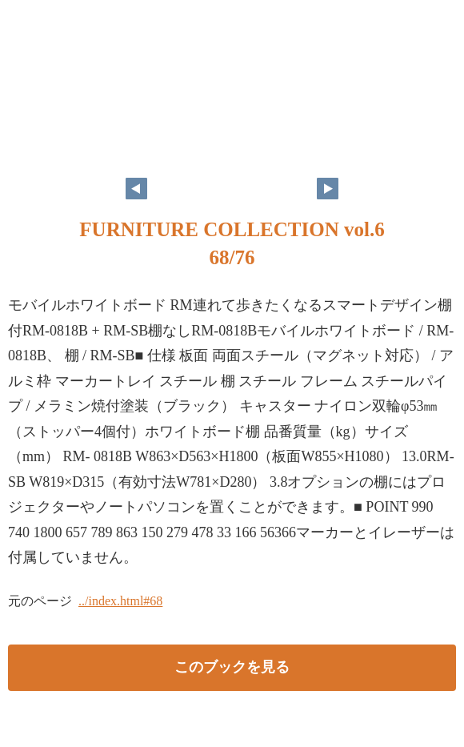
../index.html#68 (120, 601)
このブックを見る (232, 667)
